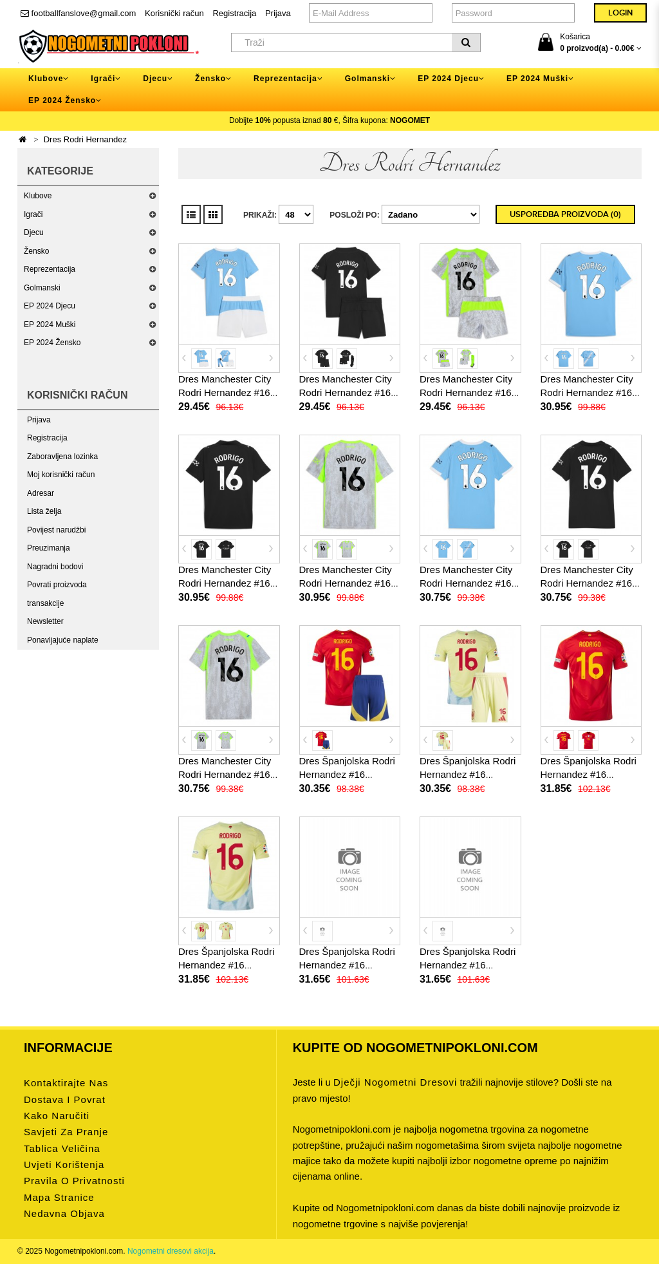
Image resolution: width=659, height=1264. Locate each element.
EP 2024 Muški (50, 324)
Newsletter (45, 621)
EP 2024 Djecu (49, 305)
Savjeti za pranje (66, 1131)
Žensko (36, 251)
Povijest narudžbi (56, 529)
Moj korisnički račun (61, 474)
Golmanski (42, 287)
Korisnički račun (174, 13)
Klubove (37, 195)
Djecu (34, 232)
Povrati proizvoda (57, 584)
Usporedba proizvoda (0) (565, 214)
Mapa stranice (59, 1197)
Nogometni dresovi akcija (170, 1251)
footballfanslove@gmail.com (78, 13)
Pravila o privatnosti (74, 1180)
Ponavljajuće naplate (62, 640)
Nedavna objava (64, 1213)
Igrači (33, 214)
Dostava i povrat (65, 1099)
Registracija (234, 13)
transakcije (45, 603)
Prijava (278, 13)
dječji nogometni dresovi (395, 1082)
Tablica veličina (62, 1148)
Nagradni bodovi (55, 566)
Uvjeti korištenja (64, 1164)
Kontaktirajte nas (66, 1082)
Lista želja (44, 511)
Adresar (40, 493)
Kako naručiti (56, 1115)
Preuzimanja (48, 547)
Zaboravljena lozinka (62, 456)
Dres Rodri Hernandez (85, 139)
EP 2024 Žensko (52, 342)
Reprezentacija (49, 269)
